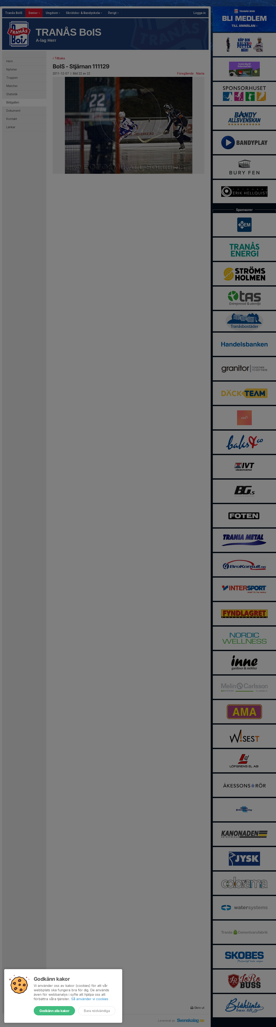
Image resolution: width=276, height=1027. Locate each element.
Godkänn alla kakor (54, 1011)
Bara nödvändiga (97, 1011)
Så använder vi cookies (89, 999)
